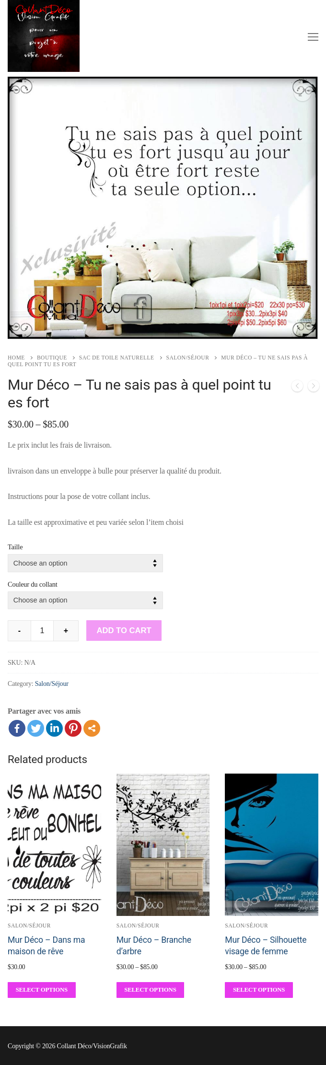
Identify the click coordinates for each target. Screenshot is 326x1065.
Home (16, 357)
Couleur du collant (33, 584)
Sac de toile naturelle (116, 357)
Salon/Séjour (188, 357)
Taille (15, 547)
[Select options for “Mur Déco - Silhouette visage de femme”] (259, 990)
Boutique (52, 357)
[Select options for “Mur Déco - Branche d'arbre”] (150, 990)
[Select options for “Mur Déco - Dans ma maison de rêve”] (42, 990)
